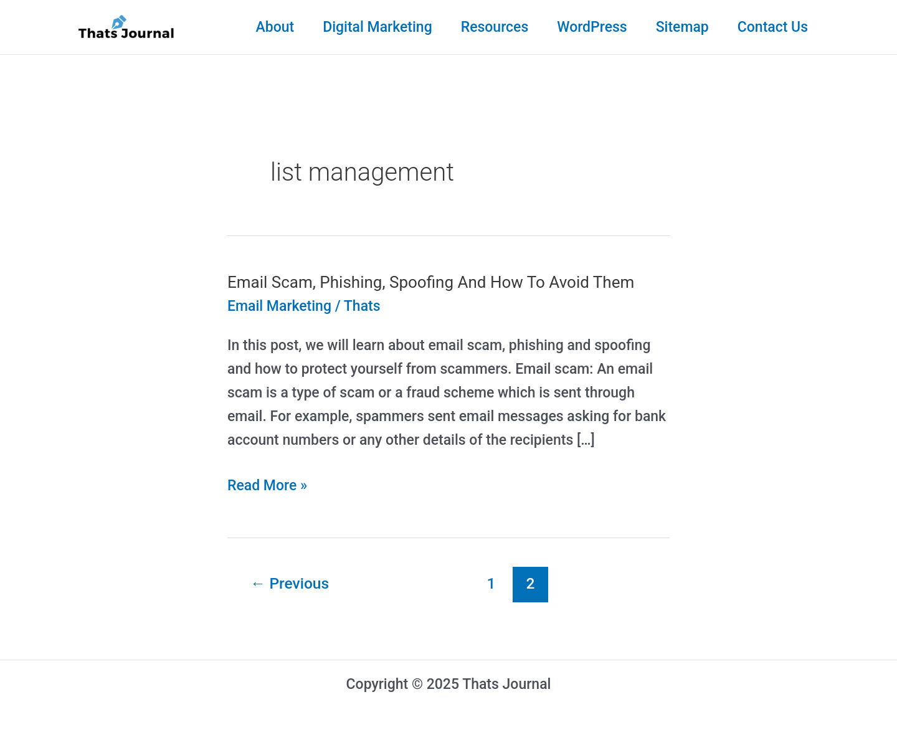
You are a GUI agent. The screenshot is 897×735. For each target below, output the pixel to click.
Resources (495, 27)
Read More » (267, 486)
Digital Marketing (377, 27)
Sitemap (682, 27)
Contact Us (773, 27)
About (274, 27)
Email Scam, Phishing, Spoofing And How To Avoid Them (430, 282)
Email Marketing (279, 306)
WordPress (592, 27)
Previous (289, 583)
